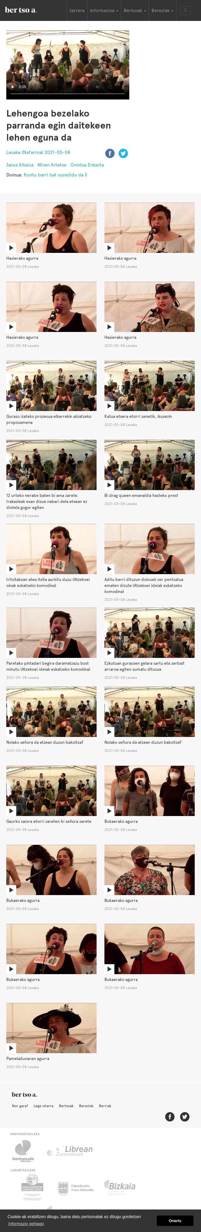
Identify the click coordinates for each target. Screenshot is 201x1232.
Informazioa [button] (104, 10)
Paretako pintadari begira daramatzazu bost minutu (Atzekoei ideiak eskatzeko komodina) (48, 666)
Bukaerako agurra (121, 821)
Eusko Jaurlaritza (31, 1187)
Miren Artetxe (51, 165)
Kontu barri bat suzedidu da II (55, 174)
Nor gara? (20, 1106)
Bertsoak (66, 1106)
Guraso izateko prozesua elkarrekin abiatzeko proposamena (48, 419)
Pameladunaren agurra (27, 1058)
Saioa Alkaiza (20, 165)
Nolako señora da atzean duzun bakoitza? (44, 742)
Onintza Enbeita (87, 165)
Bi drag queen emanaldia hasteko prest (141, 495)
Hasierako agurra (22, 258)
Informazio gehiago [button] (26, 1224)
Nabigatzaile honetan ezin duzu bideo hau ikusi (67, 64)
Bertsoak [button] (135, 10)
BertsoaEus (28, 9)
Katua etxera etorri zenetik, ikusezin (138, 416)
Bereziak (86, 1106)
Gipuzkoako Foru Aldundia (78, 1187)
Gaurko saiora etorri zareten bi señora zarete (48, 821)
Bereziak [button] (163, 10)
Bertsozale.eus (26, 1151)
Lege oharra (43, 1106)
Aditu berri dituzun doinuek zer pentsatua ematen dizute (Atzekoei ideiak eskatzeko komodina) (143, 585)
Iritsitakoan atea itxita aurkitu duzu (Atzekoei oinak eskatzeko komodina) (48, 582)
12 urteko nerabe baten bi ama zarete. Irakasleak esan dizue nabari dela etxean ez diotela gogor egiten (46, 501)
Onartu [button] (175, 1221)
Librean (70, 1151)
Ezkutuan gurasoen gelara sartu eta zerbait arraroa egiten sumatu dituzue (144, 666)
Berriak (105, 1106)
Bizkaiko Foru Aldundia (125, 1187)
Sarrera (77, 10)
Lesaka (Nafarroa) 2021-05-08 (38, 152)
